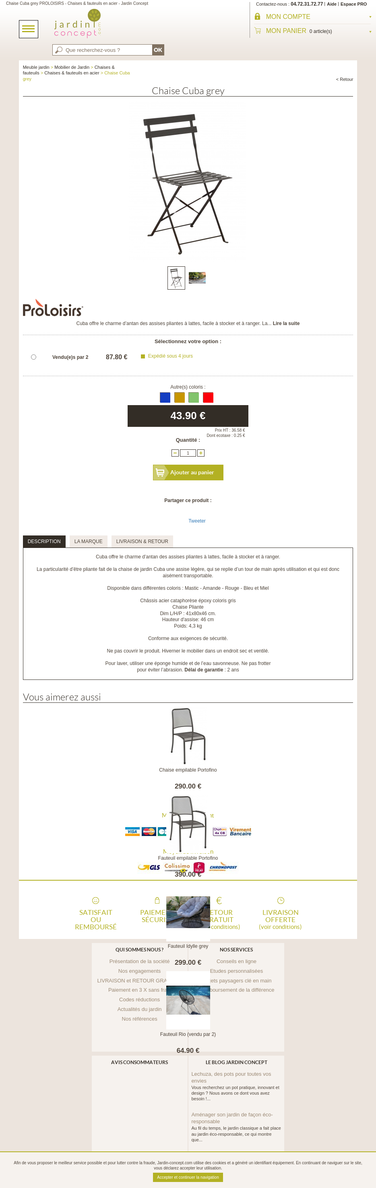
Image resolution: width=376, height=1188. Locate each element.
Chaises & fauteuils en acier (71, 72)
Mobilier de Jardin (71, 67)
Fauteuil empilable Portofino (188, 858)
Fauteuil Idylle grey (188, 946)
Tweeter (197, 521)
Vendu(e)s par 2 (70, 357)
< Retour (344, 79)
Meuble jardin (36, 67)
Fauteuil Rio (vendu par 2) (188, 1034)
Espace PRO (354, 4)
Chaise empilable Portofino (188, 770)
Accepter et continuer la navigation (188, 1177)
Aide (332, 4)
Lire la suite (286, 323)
